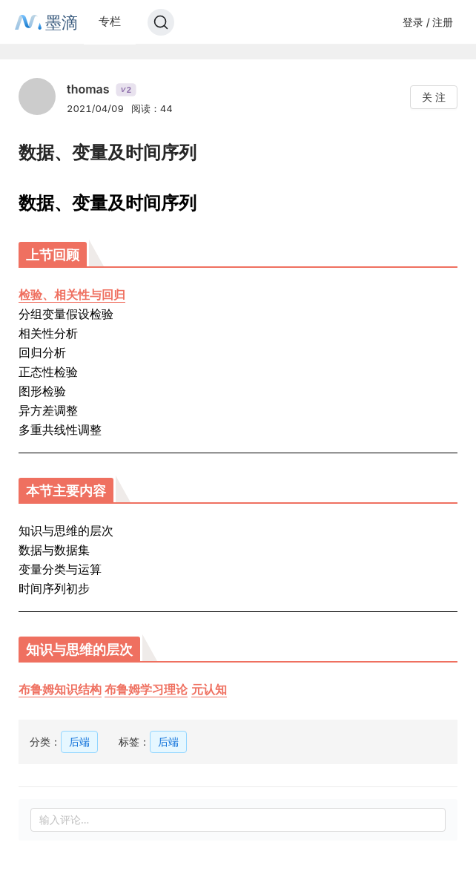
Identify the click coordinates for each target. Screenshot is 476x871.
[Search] (161, 22)
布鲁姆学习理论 (146, 689)
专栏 (110, 21)
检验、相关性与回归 (72, 294)
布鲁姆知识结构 (60, 689)
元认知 (209, 689)
